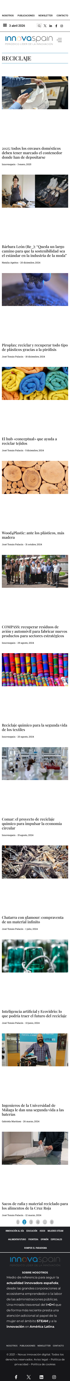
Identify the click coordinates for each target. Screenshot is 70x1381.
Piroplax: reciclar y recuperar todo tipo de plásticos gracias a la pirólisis (35, 347)
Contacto (62, 15)
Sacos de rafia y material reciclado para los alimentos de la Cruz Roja (35, 1205)
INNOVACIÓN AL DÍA (15, 1231)
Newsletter (45, 15)
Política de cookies (43, 1364)
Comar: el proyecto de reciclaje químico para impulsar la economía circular (32, 823)
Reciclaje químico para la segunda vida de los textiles (34, 727)
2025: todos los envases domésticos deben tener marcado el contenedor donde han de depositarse (32, 153)
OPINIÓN (44, 1239)
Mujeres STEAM (55, 1231)
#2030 (42, 1231)
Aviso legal (41, 1359)
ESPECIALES (56, 1239)
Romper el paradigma (35, 1248)
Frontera (33, 1239)
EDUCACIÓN (31, 1231)
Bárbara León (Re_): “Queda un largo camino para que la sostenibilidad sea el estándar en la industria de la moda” (34, 251)
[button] (59, 40)
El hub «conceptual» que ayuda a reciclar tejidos (29, 441)
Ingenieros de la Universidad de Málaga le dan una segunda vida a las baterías (33, 1110)
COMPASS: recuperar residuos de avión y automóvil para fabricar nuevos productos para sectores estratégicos (34, 631)
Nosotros (8, 15)
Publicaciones (26, 15)
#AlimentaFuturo (17, 1239)
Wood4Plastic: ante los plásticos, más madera (33, 535)
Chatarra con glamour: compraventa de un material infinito (32, 919)
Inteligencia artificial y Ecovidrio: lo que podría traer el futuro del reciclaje (34, 1013)
